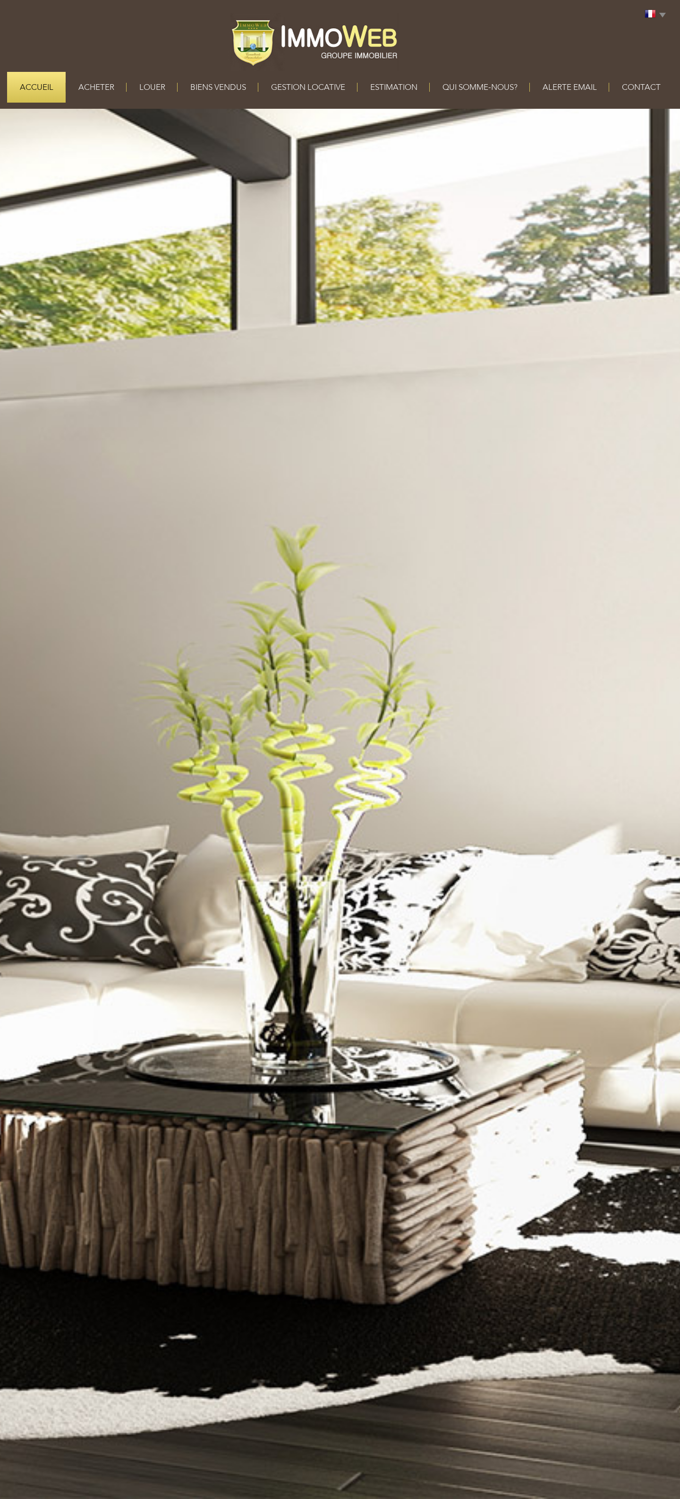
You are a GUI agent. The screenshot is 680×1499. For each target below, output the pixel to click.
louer (152, 87)
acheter (96, 87)
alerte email (570, 87)
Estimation (393, 87)
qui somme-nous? (480, 87)
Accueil (36, 87)
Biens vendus (218, 87)
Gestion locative (308, 87)
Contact (641, 87)
